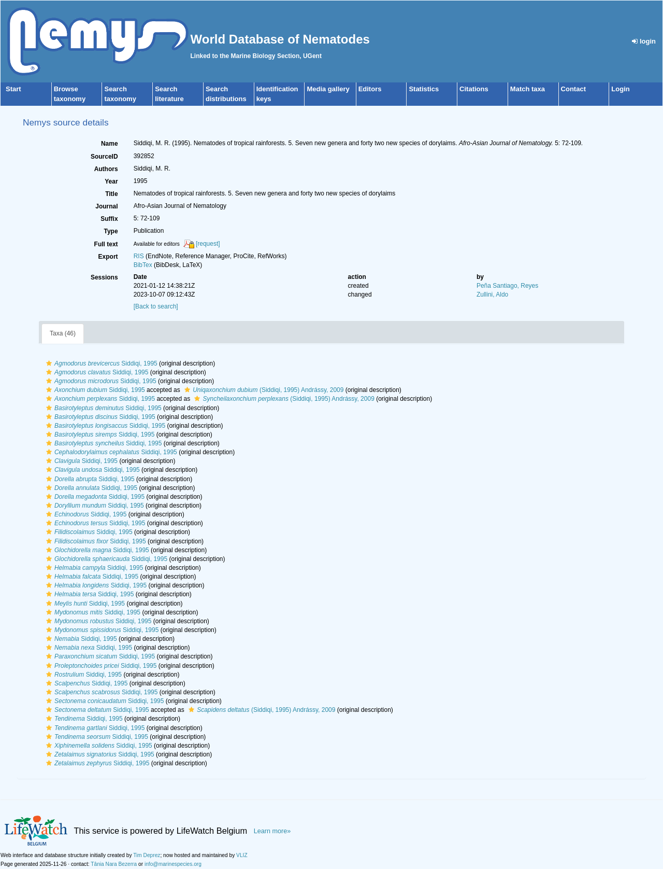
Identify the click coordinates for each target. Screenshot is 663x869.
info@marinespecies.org (173, 864)
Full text (106, 244)
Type (111, 231)
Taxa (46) (63, 333)
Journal (106, 206)
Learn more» (272, 831)
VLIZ (242, 855)
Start (13, 89)
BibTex (143, 265)
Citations (473, 89)
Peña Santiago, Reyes (507, 285)
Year (111, 181)
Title (111, 194)
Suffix (109, 218)
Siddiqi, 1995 (100, 363)
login (644, 41)
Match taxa (527, 89)
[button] (49, 363)
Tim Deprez (146, 855)
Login (620, 89)
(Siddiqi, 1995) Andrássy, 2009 (262, 390)
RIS (139, 256)
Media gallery (328, 89)
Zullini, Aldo (492, 294)
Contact (573, 89)
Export (108, 256)
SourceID (104, 156)
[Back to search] (156, 306)
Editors (370, 89)
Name (109, 143)
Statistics (424, 89)
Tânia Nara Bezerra (114, 864)
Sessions (104, 277)
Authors (106, 169)
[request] (208, 243)
